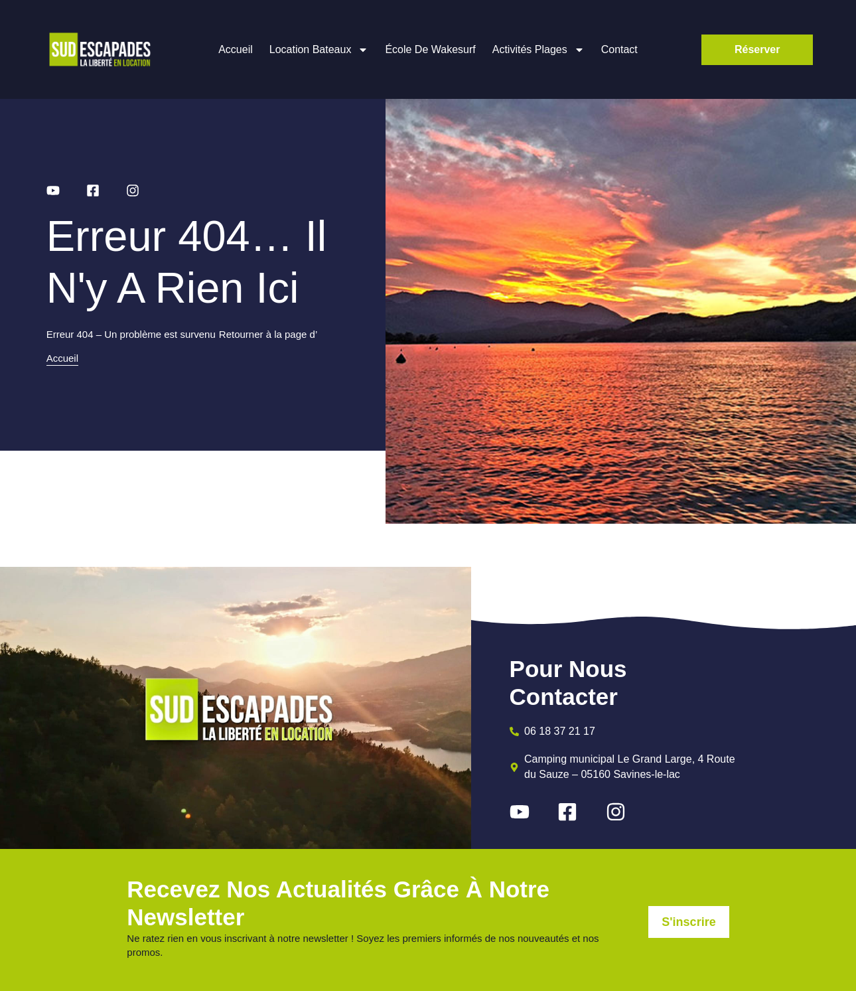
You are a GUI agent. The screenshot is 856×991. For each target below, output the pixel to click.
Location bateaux (319, 49)
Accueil (235, 49)
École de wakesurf (430, 49)
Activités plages (538, 49)
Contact (619, 49)
